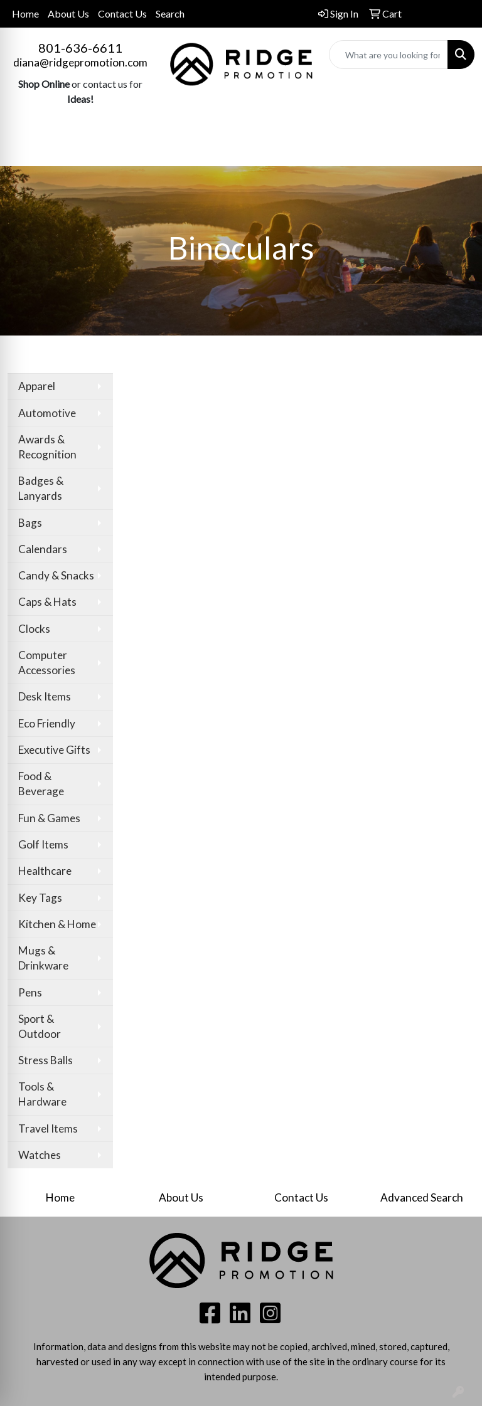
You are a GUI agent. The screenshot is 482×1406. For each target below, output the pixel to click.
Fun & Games (49, 818)
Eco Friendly (46, 723)
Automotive (47, 413)
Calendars (42, 549)
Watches (39, 1154)
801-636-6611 (80, 47)
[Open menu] (456, 148)
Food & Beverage (41, 783)
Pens (30, 992)
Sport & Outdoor (39, 1026)
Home (25, 13)
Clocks (34, 628)
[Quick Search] (388, 54)
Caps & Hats (47, 601)
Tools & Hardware (42, 1094)
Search (170, 13)
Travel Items (48, 1128)
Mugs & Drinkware (43, 958)
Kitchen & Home (57, 924)
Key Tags (40, 897)
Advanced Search (421, 1197)
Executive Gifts (54, 749)
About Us (68, 13)
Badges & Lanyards (40, 488)
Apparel (36, 386)
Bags (30, 522)
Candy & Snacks (56, 575)
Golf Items (43, 844)
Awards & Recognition (47, 447)
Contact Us (122, 13)
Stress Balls (45, 1060)
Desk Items (44, 696)
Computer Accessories (46, 662)
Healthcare (45, 870)
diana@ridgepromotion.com (80, 62)
